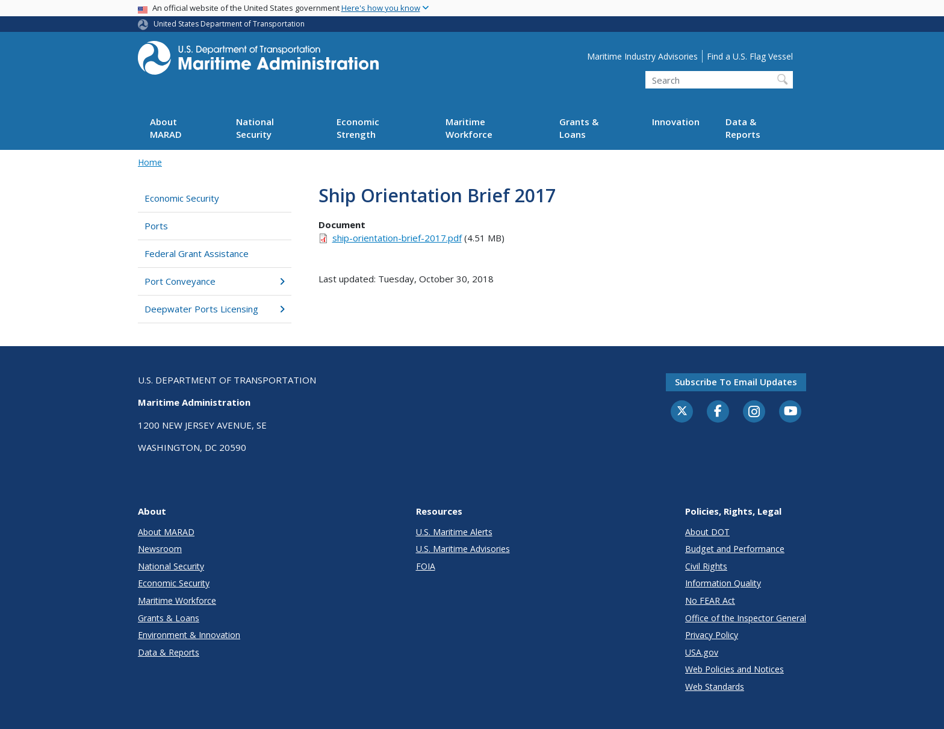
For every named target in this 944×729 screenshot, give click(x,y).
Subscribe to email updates (736, 382)
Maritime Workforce (469, 128)
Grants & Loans (578, 128)
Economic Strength (358, 128)
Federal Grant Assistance (196, 253)
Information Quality (723, 583)
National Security (255, 128)
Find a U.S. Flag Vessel (750, 56)
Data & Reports (742, 128)
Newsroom (160, 548)
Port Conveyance (214, 281)
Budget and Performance (734, 548)
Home (150, 162)
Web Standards (714, 686)
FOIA (425, 566)
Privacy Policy (711, 635)
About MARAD (166, 128)
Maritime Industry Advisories (642, 56)
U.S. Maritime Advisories (463, 548)
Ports (156, 226)
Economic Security (181, 198)
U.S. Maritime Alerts (454, 532)
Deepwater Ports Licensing (214, 309)
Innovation (676, 122)
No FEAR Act (710, 600)
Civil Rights (706, 566)
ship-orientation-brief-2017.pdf (397, 238)
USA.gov (701, 652)
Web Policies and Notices (734, 669)
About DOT (707, 532)
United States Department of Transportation (229, 24)
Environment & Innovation (189, 635)
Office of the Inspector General (745, 618)
